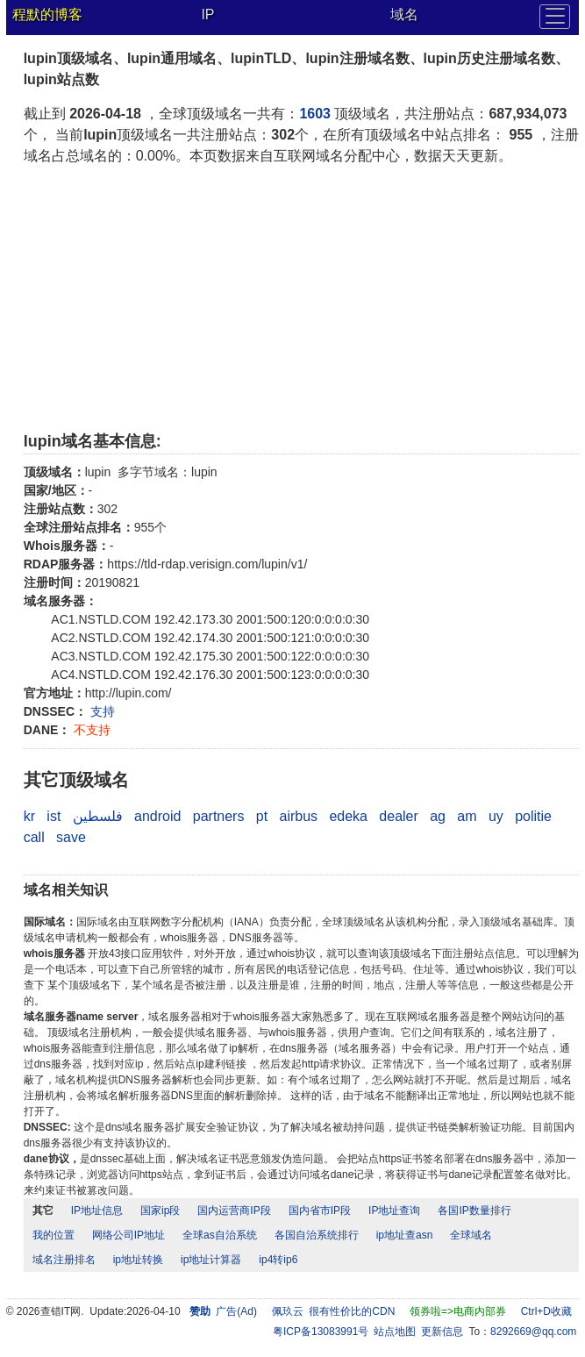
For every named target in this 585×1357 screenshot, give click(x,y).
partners (219, 816)
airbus (298, 816)
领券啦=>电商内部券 (458, 1311)
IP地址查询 (394, 1210)
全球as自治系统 (219, 1235)
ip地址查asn (404, 1235)
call (34, 837)
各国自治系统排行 (317, 1235)
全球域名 (471, 1235)
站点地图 (395, 1331)
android (157, 816)
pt (262, 816)
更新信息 (442, 1331)
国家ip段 (160, 1210)
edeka (348, 816)
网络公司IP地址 (128, 1235)
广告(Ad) (236, 1311)
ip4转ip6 (278, 1259)
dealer (398, 816)
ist (53, 816)
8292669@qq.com (533, 1331)
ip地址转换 (138, 1259)
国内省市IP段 (320, 1210)
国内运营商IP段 (233, 1210)
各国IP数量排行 (474, 1210)
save (71, 837)
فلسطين (98, 816)
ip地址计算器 (211, 1259)
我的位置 (53, 1235)
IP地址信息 (97, 1210)
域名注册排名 (64, 1259)
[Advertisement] (302, 298)
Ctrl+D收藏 (546, 1311)
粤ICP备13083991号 (320, 1331)
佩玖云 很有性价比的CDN (334, 1311)
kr (29, 816)
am (466, 816)
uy (496, 816)
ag (438, 816)
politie (533, 816)
